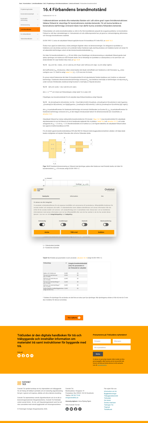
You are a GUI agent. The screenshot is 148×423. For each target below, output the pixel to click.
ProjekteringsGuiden (27, 9)
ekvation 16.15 (82, 258)
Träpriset (107, 407)
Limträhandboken (37, 3)
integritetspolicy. (102, 365)
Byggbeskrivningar (110, 393)
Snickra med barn (110, 403)
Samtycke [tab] (45, 196)
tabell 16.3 (108, 41)
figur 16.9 (76, 60)
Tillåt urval (74, 232)
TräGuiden (107, 398)
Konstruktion (27, 3)
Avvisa (47, 232)
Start (20, 3)
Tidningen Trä (108, 405)
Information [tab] (74, 196)
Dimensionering (25, 25)
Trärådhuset (108, 409)
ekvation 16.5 (47, 114)
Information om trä (110, 391)
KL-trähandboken (26, 34)
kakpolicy (68, 214)
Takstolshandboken (26, 38)
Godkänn (101, 232)
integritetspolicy (56, 214)
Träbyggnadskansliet (111, 396)
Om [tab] (102, 196)
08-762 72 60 (75, 395)
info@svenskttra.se (72, 398)
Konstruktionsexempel (27, 14)
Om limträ (107, 400)
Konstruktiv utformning (24, 19)
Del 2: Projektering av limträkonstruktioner (55, 3)
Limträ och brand (74, 3)
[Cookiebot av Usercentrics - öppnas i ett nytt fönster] (106, 189)
